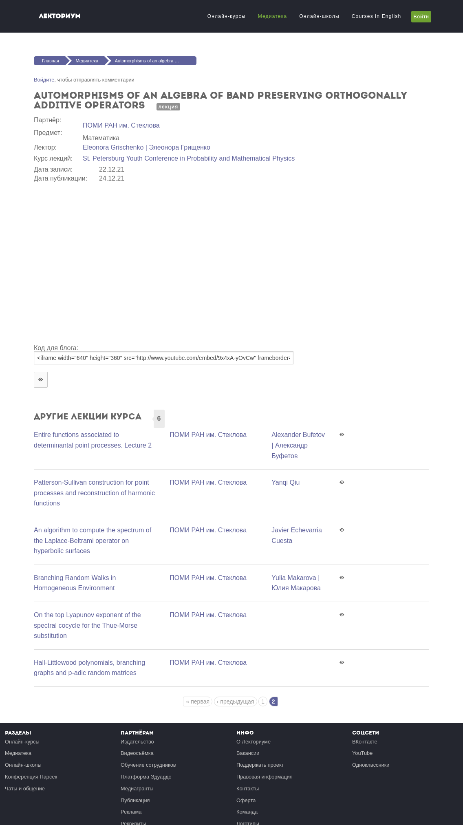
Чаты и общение (25, 788)
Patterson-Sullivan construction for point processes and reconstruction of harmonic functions (94, 493)
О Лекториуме (253, 742)
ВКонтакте (364, 742)
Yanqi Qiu (285, 482)
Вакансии (247, 753)
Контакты (247, 788)
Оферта (246, 800)
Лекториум (60, 16)
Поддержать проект (260, 765)
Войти (421, 17)
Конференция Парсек (31, 777)
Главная (50, 60)
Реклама (131, 812)
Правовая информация (264, 777)
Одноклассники (370, 765)
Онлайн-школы (319, 16)
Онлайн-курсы (226, 16)
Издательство (137, 742)
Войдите (44, 80)
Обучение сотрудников (148, 765)
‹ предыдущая (235, 701)
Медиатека (272, 16)
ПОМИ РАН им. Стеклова (121, 125)
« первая (197, 701)
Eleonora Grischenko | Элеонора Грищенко (146, 147)
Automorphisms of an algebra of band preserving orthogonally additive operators (155, 60)
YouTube (362, 753)
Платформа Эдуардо (146, 777)
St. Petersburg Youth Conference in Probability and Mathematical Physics (189, 158)
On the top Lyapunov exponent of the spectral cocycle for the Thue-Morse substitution (87, 625)
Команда (247, 812)
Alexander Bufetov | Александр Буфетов (298, 445)
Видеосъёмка (137, 753)
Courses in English (376, 16)
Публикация (135, 800)
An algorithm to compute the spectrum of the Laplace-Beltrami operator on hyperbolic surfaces (92, 540)
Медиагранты (137, 788)
